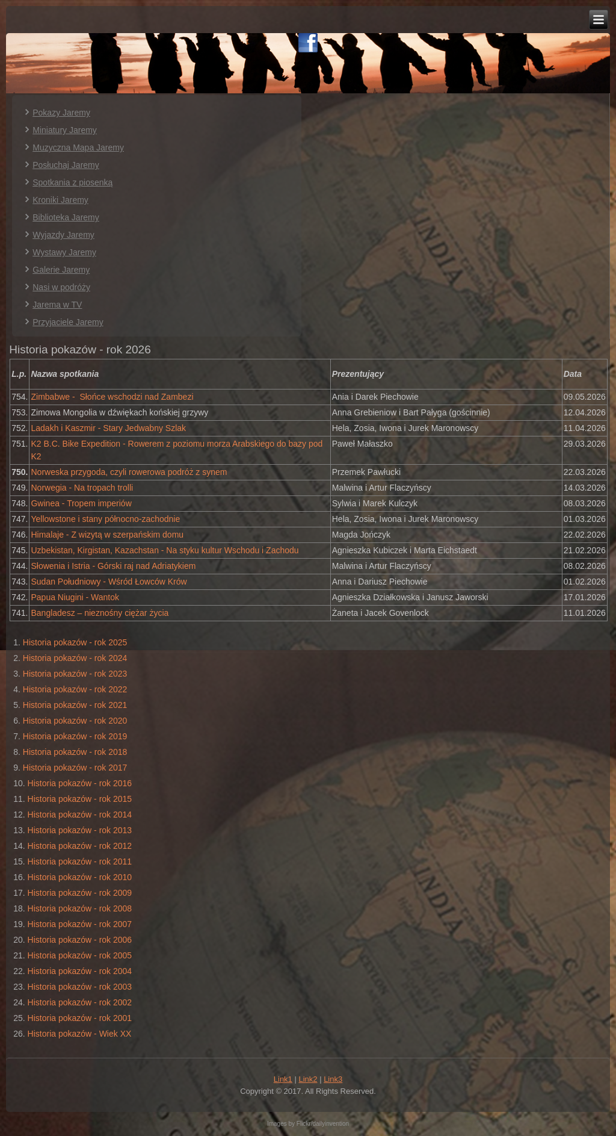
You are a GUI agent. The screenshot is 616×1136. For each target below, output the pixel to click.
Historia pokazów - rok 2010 (80, 877)
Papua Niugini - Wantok (75, 597)
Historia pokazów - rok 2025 (75, 642)
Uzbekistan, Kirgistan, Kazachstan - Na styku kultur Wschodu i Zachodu (164, 550)
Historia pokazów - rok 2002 (80, 1002)
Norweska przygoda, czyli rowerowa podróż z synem (129, 472)
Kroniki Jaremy (60, 200)
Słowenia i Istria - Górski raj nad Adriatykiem (113, 566)
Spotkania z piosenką (72, 182)
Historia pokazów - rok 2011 (80, 861)
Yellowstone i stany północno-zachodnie (105, 519)
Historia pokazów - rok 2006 (80, 940)
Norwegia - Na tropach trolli (82, 487)
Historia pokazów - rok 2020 (75, 720)
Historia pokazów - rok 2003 (80, 987)
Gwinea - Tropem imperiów (81, 503)
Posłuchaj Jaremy (65, 165)
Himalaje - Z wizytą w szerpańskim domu (107, 534)
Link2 (307, 1079)
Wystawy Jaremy (64, 252)
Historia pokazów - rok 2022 (75, 689)
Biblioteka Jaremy (65, 217)
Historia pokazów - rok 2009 (80, 893)
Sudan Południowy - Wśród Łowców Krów (108, 581)
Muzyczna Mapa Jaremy (78, 147)
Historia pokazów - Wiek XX (80, 1033)
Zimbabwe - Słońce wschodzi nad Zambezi (112, 397)
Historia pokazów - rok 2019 (75, 736)
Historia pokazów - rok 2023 (75, 673)
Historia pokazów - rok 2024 (75, 658)
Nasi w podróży (61, 287)
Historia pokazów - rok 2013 (80, 830)
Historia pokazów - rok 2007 (80, 924)
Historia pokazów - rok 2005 (80, 955)
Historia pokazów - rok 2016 (80, 783)
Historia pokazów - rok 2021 (75, 705)
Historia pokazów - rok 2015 (80, 799)
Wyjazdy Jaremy (63, 235)
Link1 (283, 1079)
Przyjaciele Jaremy (67, 322)
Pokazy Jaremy (61, 112)
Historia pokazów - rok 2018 (75, 752)
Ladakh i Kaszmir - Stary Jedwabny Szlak (108, 428)
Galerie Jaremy (61, 270)
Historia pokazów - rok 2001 (80, 1018)
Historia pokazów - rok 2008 (80, 908)
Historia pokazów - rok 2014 (80, 814)
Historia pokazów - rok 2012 (80, 846)
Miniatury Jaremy (64, 130)
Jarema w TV (57, 304)
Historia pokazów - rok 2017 (75, 767)
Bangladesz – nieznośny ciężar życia (99, 613)
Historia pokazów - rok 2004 (80, 971)
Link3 (333, 1079)
